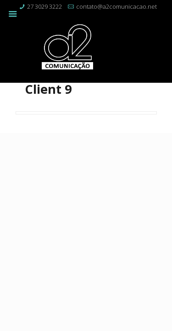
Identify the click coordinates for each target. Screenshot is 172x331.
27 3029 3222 (44, 6)
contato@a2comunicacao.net (116, 6)
